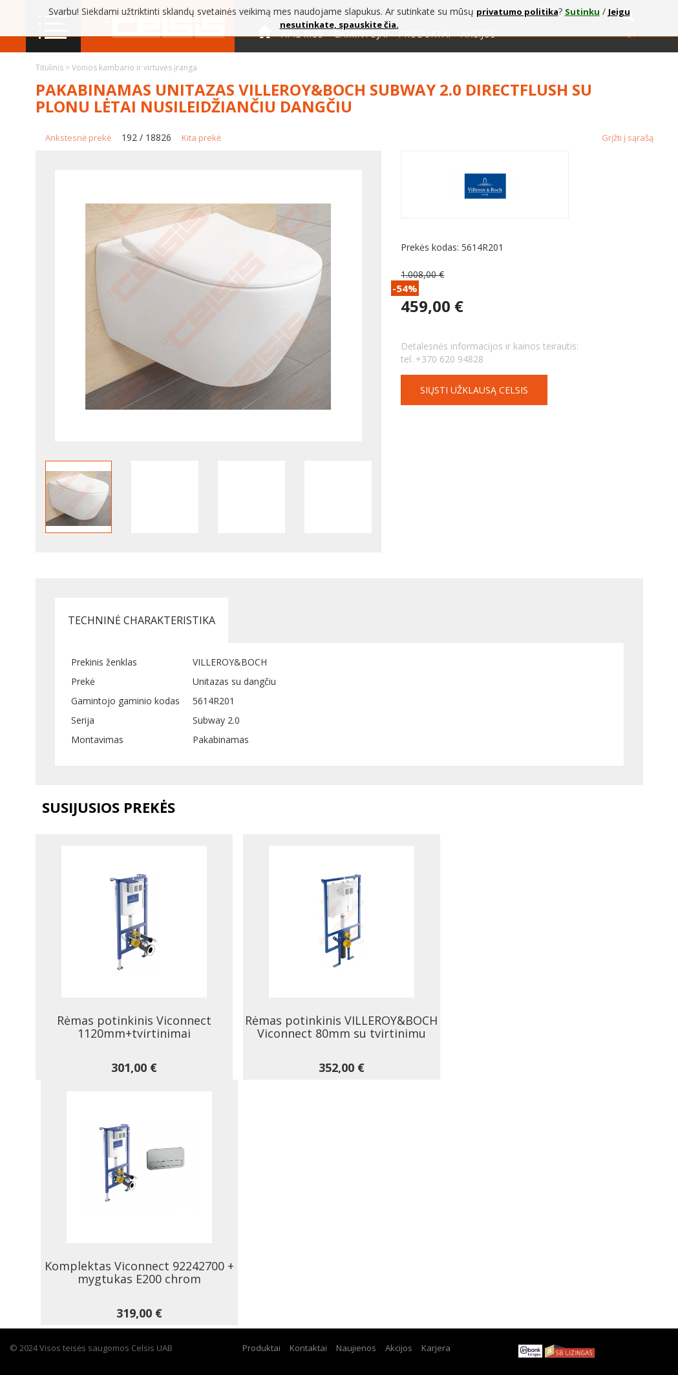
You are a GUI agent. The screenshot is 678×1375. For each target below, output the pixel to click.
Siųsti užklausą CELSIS (474, 390)
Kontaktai (284, 70)
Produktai (261, 1348)
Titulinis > (54, 67)
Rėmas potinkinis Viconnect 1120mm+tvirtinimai (134, 1027)
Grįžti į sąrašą (627, 137)
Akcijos (398, 1348)
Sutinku (582, 11)
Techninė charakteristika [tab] (141, 620)
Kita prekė (201, 137)
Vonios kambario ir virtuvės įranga (134, 67)
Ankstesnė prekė (78, 137)
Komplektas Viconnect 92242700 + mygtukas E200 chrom (139, 1272)
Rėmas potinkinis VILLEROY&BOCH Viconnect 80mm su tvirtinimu (341, 1027)
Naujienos (356, 1348)
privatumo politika (517, 11)
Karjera (435, 1348)
